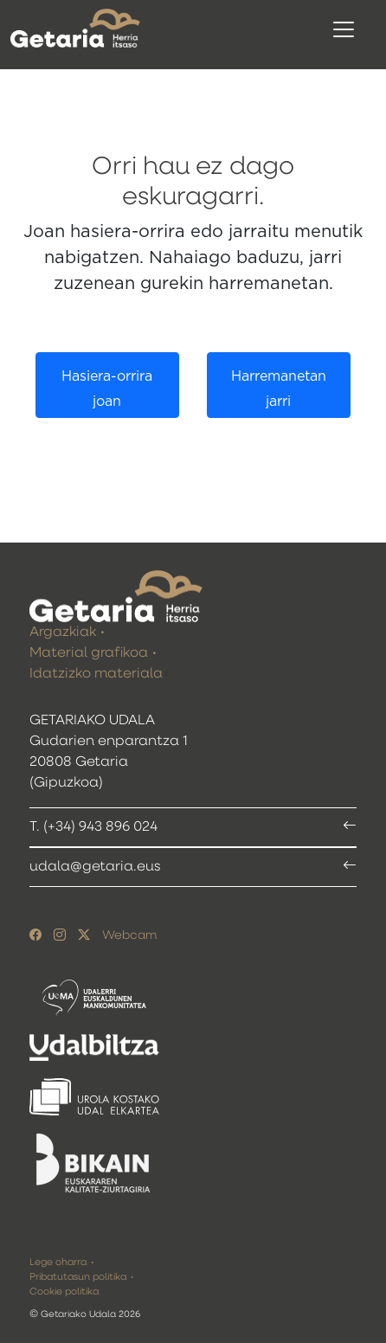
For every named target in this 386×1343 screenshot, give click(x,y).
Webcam (129, 935)
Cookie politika (64, 1291)
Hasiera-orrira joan (106, 388)
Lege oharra (58, 1262)
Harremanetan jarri (278, 388)
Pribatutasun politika (77, 1277)
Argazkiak (62, 632)
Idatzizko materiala (96, 674)
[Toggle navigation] (343, 29)
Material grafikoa (88, 653)
